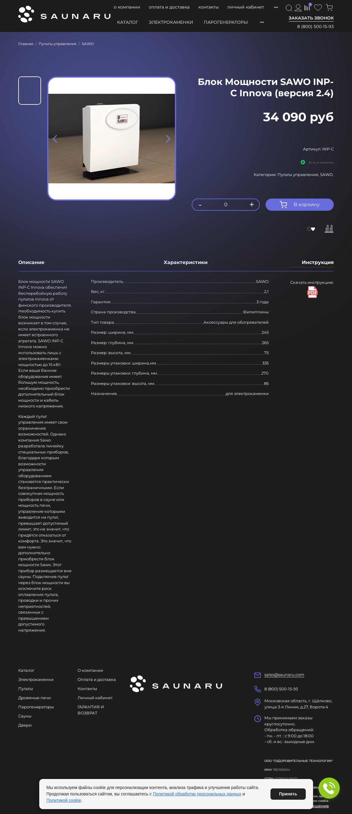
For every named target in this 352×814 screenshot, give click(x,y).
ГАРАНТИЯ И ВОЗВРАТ (91, 709)
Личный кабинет (245, 7)
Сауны (24, 716)
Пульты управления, (298, 174)
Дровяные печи (34, 697)
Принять (288, 793)
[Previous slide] (55, 138)
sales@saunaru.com (284, 674)
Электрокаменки (171, 22)
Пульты (25, 688)
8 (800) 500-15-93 (315, 26)
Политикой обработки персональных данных (197, 793)
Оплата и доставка (169, 7)
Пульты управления (57, 43)
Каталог (127, 22)
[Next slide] (168, 138)
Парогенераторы (226, 22)
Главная (25, 43)
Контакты (208, 7)
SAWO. (327, 174)
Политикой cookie (64, 800)
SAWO (88, 43)
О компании (127, 7)
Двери (25, 725)
